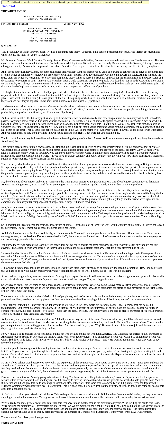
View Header (8, 5)
